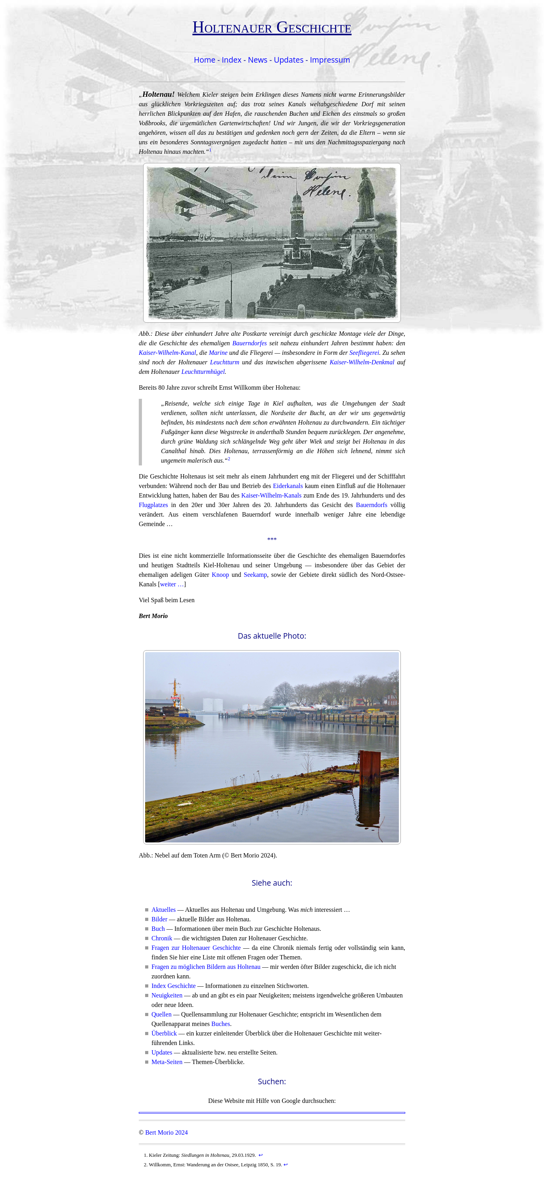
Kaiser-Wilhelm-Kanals (271, 495)
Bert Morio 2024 (166, 1132)
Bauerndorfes (249, 343)
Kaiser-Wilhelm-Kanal (167, 352)
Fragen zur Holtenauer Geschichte (196, 947)
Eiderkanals (288, 485)
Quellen (161, 1014)
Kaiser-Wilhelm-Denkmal (361, 362)
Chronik (161, 938)
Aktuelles (163, 909)
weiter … (172, 584)
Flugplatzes (153, 504)
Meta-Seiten (166, 1061)
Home (204, 59)
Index (231, 59)
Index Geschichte (173, 985)
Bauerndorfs (371, 504)
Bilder (159, 919)
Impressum (330, 59)
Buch (158, 928)
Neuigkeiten (166, 995)
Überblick (164, 1033)
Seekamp (255, 574)
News (257, 59)
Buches (220, 1023)
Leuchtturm (224, 362)
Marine (218, 352)
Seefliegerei (364, 352)
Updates (289, 59)
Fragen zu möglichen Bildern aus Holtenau (206, 966)
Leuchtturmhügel (203, 371)
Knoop (220, 574)
